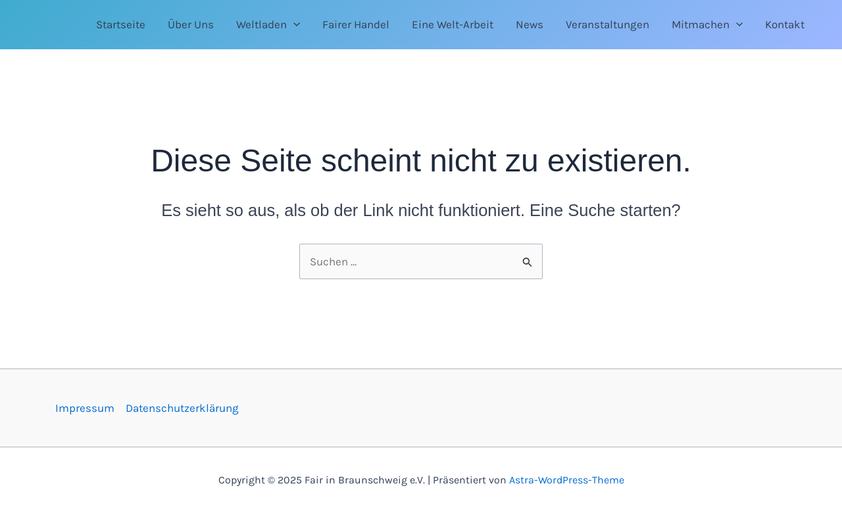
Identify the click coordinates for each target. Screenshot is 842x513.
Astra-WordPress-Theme (566, 480)
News (529, 24)
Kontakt (785, 24)
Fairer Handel (355, 24)
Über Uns (191, 24)
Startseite (120, 24)
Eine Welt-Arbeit (452, 24)
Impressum (84, 407)
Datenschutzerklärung (182, 407)
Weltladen (268, 24)
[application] (293, 24)
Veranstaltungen (607, 24)
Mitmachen (707, 24)
